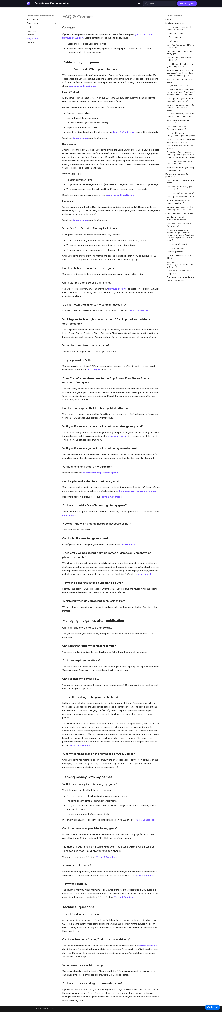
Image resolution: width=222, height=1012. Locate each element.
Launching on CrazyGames (82, 86)
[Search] (159, 3)
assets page (69, 515)
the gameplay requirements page (99, 472)
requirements (128, 544)
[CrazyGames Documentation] (28, 3)
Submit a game (187, 3)
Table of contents (173, 15)
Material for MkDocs (45, 1009)
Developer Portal (117, 288)
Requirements (80, 138)
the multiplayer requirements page (137, 491)
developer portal (117, 436)
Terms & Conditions (123, 132)
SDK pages (94, 369)
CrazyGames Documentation (40, 15)
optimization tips (147, 945)
